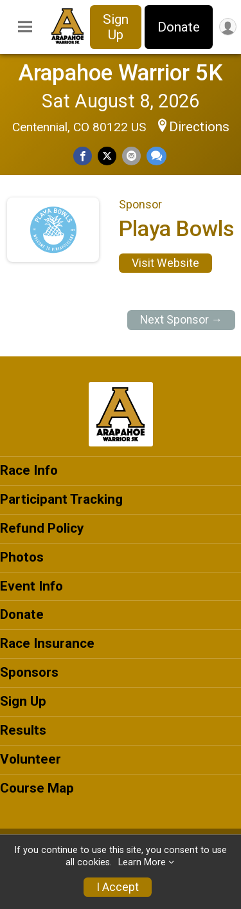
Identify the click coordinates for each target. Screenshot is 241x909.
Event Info (31, 586)
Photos (22, 557)
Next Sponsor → (181, 319)
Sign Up (116, 27)
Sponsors (29, 672)
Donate (178, 27)
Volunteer (30, 759)
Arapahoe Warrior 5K (120, 72)
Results (23, 730)
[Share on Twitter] (107, 156)
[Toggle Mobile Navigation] (25, 27)
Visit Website (165, 263)
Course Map (37, 788)
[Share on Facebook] (82, 156)
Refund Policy (42, 528)
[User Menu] (228, 26)
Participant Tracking (61, 499)
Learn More (142, 862)
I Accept (117, 887)
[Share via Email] (131, 156)
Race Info (29, 470)
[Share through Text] (156, 156)
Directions (199, 126)
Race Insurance (47, 643)
